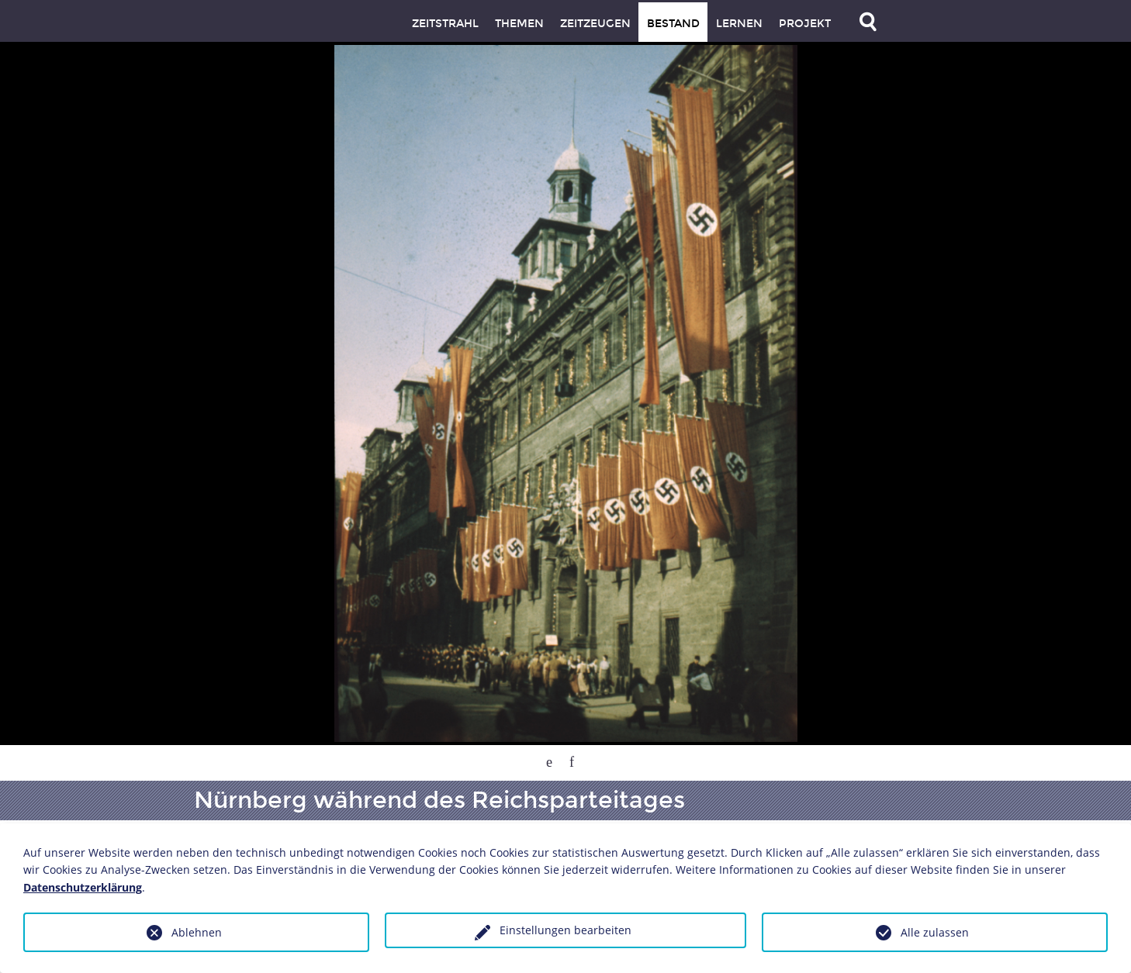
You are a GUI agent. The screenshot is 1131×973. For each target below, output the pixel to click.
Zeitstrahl (445, 23)
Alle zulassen (935, 932)
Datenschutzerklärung (82, 887)
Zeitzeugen (595, 23)
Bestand (673, 23)
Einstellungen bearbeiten (565, 930)
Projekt (805, 23)
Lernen (739, 23)
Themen (519, 23)
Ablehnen (196, 932)
